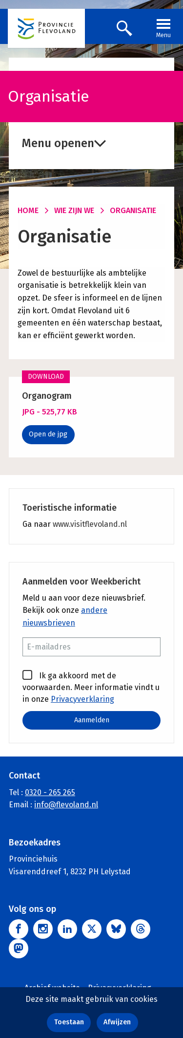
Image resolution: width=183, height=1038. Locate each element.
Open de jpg (48, 434)
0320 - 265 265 (50, 792)
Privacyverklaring (82, 699)
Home (28, 210)
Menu (163, 27)
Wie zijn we (74, 210)
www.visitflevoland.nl (90, 524)
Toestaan (69, 1022)
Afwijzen (117, 1022)
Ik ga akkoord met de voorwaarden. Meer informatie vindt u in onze (91, 686)
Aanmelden (91, 720)
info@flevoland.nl (66, 804)
